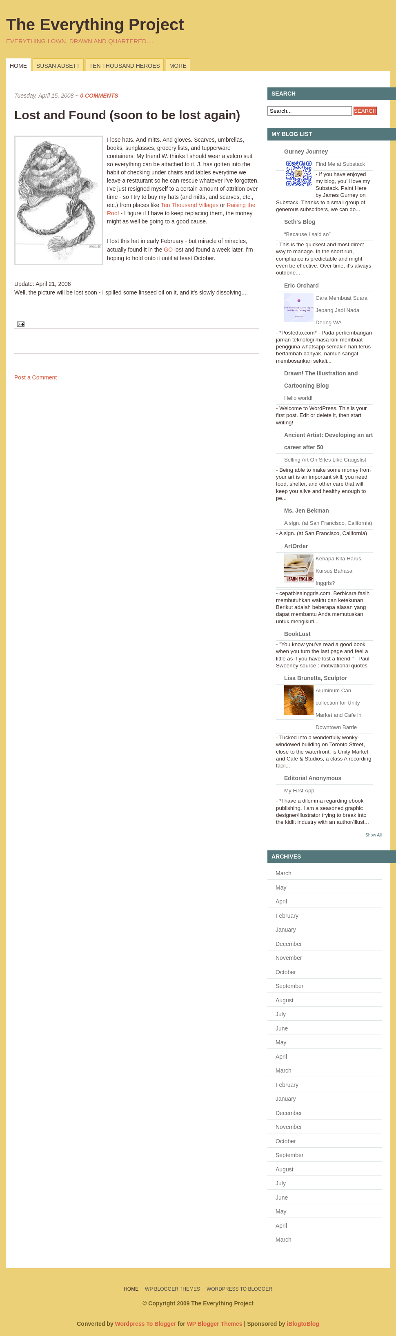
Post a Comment (35, 377)
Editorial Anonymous (312, 778)
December (289, 944)
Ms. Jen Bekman (306, 510)
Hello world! (298, 398)
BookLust (297, 634)
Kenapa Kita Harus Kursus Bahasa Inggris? (338, 570)
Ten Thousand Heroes (124, 65)
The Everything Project (95, 24)
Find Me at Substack (340, 164)
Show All (373, 834)
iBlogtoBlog (303, 1323)
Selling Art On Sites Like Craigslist (325, 460)
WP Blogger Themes (172, 1289)
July (281, 1014)
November (289, 958)
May (281, 887)
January (286, 929)
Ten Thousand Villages (189, 205)
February (287, 915)
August (285, 1000)
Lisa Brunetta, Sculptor (315, 678)
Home (18, 65)
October (286, 972)
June (282, 1028)
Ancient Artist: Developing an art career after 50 (328, 441)
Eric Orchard (301, 285)
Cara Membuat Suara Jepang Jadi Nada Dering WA (341, 310)
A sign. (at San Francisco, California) (328, 523)
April (281, 901)
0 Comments (99, 95)
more (178, 65)
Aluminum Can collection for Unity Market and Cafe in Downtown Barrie (338, 708)
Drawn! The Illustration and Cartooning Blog (321, 379)
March (283, 873)
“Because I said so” (307, 234)
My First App (299, 790)
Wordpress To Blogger (239, 1289)
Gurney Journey (306, 151)
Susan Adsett (58, 65)
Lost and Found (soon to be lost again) (127, 115)
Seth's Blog (299, 222)
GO (168, 249)
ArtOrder (296, 546)
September (289, 986)
